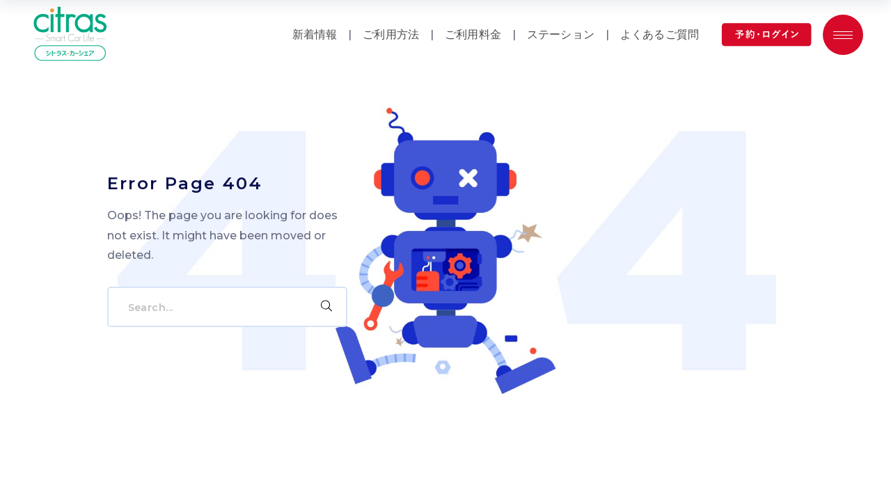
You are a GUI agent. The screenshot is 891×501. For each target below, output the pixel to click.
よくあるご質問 (659, 34)
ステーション (560, 34)
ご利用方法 (391, 34)
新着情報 (315, 34)
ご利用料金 (473, 34)
